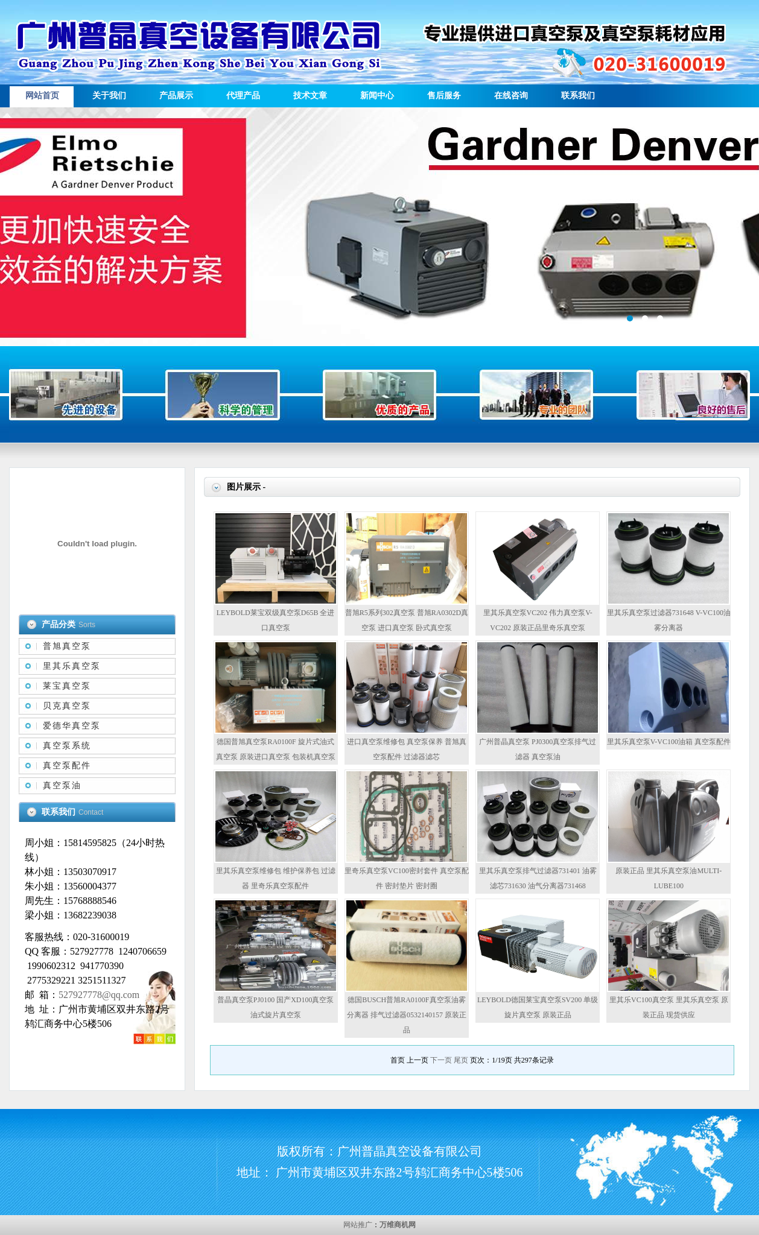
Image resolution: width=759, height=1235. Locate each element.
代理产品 (243, 95)
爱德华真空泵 (72, 725)
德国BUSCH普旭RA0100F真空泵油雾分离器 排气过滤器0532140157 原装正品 (406, 1015)
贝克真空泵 (67, 705)
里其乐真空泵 (72, 666)
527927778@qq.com (99, 995)
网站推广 (357, 1225)
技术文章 (310, 95)
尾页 (461, 1060)
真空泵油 (62, 785)
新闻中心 (377, 95)
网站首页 (42, 95)
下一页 (441, 1060)
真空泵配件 (67, 765)
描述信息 (379, 226)
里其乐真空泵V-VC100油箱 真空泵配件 (669, 742)
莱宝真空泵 (67, 685)
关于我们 (109, 95)
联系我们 (578, 95)
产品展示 (176, 95)
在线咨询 (511, 95)
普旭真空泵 (67, 646)
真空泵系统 (67, 745)
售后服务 (444, 95)
